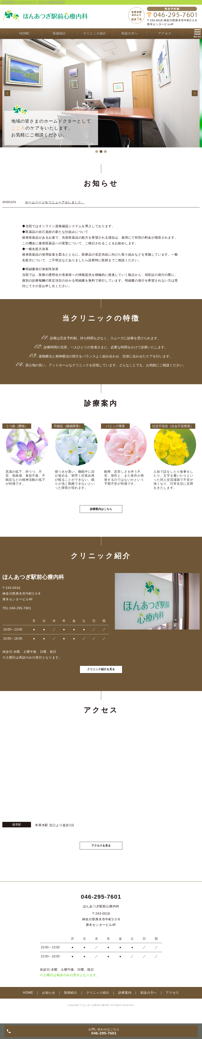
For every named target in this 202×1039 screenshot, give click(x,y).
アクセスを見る (101, 856)
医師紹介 (59, 33)
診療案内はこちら (101, 514)
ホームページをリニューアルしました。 (55, 202)
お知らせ (48, 1003)
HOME (24, 33)
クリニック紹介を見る (101, 678)
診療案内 (124, 1003)
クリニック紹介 (94, 33)
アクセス (164, 33)
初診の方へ (129, 33)
